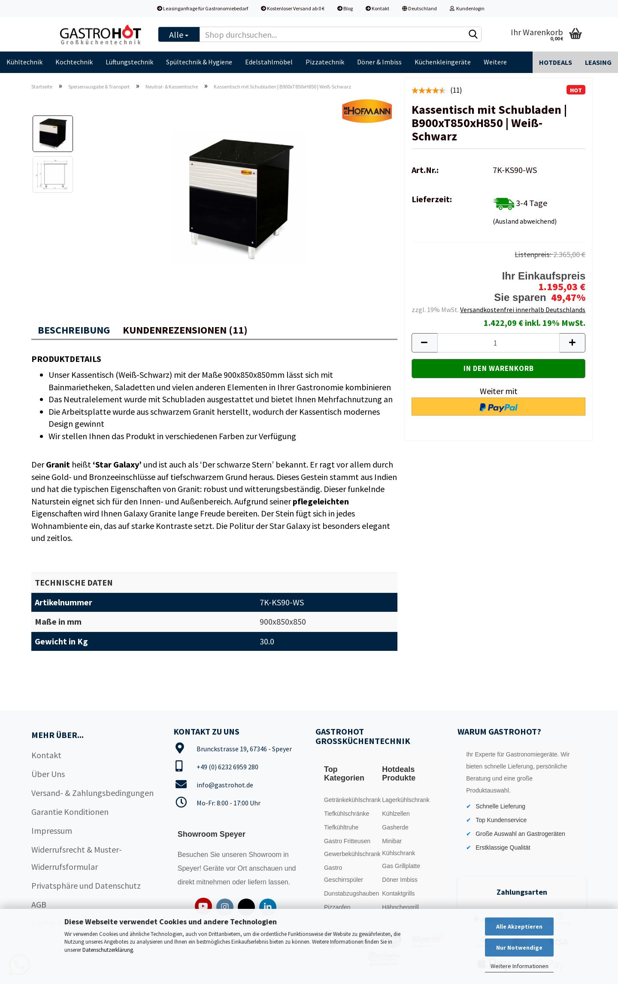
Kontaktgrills (398, 893)
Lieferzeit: (432, 199)
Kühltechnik (24, 62)
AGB (38, 904)
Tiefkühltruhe (341, 827)
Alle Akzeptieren (519, 926)
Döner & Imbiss (379, 62)
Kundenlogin (467, 8)
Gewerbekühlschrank (351, 853)
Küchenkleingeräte (443, 62)
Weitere (495, 62)
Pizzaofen (337, 907)
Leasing (598, 62)
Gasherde (395, 827)
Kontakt (377, 8)
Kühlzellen (396, 813)
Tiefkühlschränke (346, 813)
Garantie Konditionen (70, 811)
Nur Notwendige (519, 947)
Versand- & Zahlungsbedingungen (92, 792)
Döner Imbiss (399, 879)
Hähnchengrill (400, 907)
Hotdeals (555, 62)
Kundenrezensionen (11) (185, 330)
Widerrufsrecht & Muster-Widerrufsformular (76, 858)
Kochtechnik (74, 62)
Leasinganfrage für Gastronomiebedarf (202, 8)
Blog (345, 8)
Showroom (265, 854)
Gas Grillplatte (401, 866)
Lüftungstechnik (129, 62)
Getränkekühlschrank (351, 799)
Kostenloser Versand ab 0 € (292, 8)
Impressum (51, 830)
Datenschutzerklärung (107, 950)
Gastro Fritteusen (347, 841)
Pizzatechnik (325, 62)
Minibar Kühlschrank (398, 847)
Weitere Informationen (519, 966)
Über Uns (48, 773)
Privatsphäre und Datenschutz (86, 885)
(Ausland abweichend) (525, 221)
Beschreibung (74, 330)
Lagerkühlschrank (406, 799)
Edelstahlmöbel (269, 62)
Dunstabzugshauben (351, 893)
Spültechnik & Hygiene (199, 62)
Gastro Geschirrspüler (343, 873)
